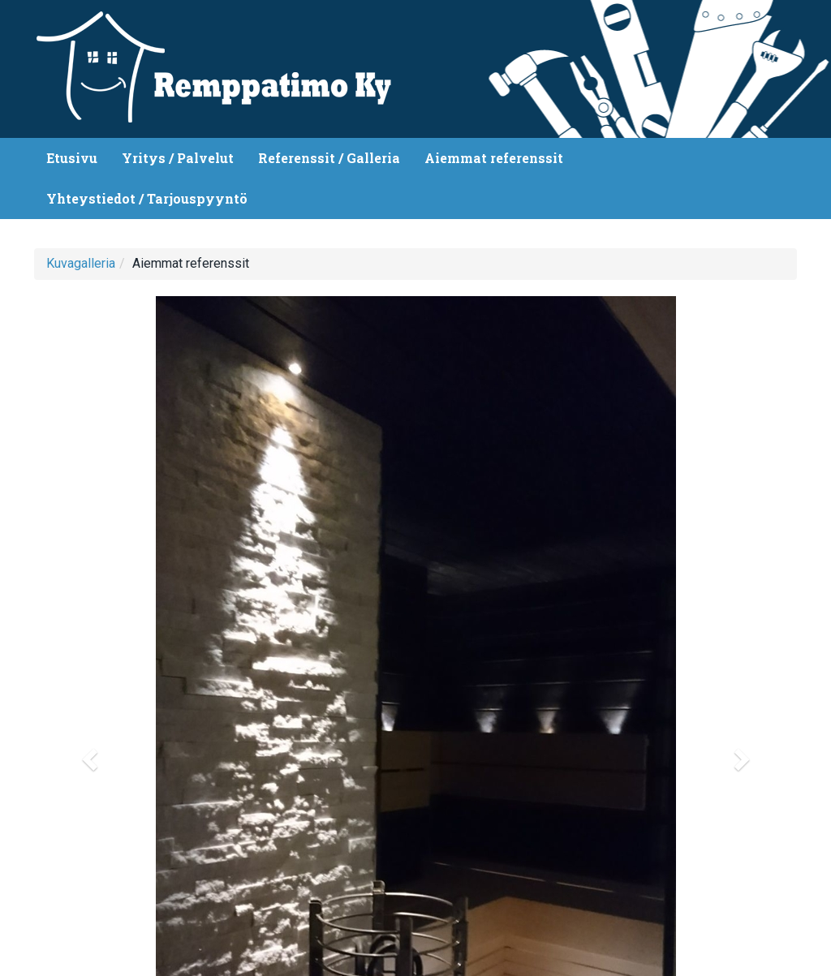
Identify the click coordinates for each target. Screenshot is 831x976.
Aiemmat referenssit (493, 157)
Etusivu (71, 157)
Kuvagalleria (80, 263)
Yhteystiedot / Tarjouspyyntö (147, 198)
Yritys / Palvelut (178, 157)
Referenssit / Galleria (329, 157)
